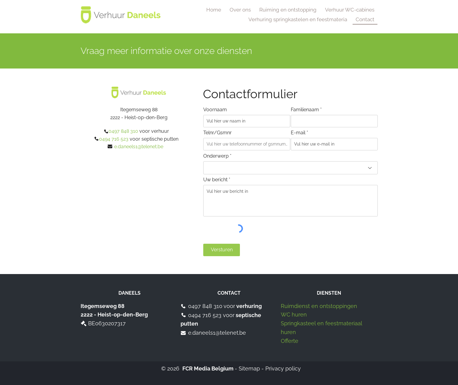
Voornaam (215, 109)
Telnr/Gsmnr (217, 132)
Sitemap (249, 368)
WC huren (294, 314)
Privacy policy (283, 368)
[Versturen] (221, 250)
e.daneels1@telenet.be (217, 333)
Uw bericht (215, 179)
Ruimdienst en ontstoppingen (319, 306)
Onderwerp (216, 156)
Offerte (289, 341)
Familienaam (305, 109)
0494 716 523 (205, 315)
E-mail (298, 132)
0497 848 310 (205, 306)
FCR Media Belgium (208, 368)
